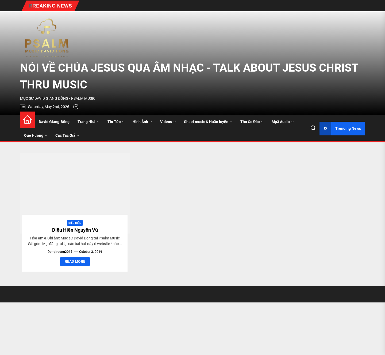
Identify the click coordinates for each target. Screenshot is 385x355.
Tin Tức (116, 122)
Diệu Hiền (74, 222)
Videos (168, 122)
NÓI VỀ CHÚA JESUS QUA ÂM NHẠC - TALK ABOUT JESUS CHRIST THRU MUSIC (189, 76)
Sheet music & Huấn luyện (208, 122)
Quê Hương (35, 135)
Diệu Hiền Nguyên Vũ (75, 230)
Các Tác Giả (67, 135)
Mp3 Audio (283, 122)
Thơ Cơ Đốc (252, 122)
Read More (75, 261)
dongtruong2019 (60, 252)
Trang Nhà (88, 122)
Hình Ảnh (142, 122)
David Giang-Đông (54, 122)
